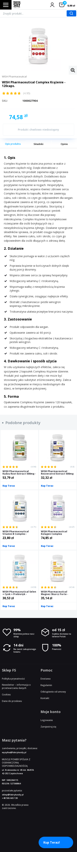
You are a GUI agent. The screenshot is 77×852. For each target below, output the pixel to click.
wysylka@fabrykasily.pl (14, 752)
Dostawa (46, 678)
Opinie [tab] (64, 144)
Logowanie (47, 720)
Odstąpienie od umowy (53, 691)
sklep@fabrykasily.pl (13, 794)
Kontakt (45, 698)
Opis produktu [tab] (13, 144)
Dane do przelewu (12, 701)
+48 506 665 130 (10, 798)
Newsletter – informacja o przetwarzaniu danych (16, 686)
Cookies (6, 694)
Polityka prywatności (13, 678)
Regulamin (46, 685)
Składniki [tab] (38, 144)
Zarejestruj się (48, 726)
